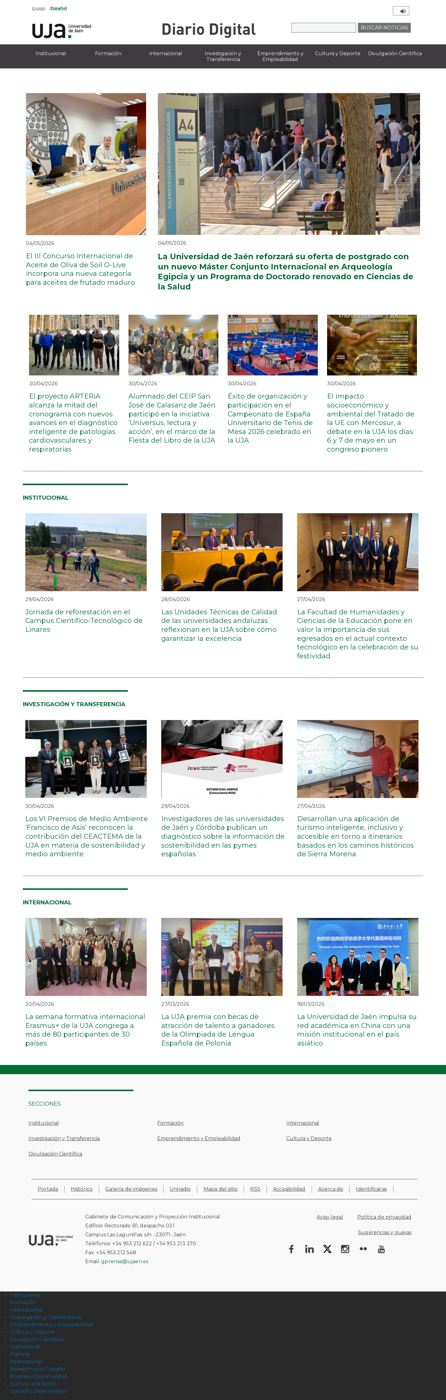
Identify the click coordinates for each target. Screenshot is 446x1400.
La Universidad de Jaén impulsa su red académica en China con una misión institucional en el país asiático (357, 1030)
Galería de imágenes (131, 1189)
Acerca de (330, 1189)
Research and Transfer (38, 1369)
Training (20, 1354)
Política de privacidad (384, 1217)
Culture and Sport (33, 1384)
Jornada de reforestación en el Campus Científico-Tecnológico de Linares (84, 621)
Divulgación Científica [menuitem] (395, 53)
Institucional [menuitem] (51, 53)
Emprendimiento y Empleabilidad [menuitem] (280, 56)
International (26, 1362)
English (38, 8)
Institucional (43, 1123)
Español (58, 8)
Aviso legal (330, 1217)
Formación (170, 1123)
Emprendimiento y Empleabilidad (198, 1138)
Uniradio (180, 1189)
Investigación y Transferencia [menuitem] (223, 56)
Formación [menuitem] (108, 53)
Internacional (302, 1123)
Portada (48, 1189)
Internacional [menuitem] (165, 53)
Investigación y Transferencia (64, 1138)
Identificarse (371, 1189)
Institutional (25, 1347)
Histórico (82, 1189)
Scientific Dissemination (38, 1391)
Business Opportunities (38, 1376)
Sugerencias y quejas (384, 1232)
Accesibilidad (289, 1189)
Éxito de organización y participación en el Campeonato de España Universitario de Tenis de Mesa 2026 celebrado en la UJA (270, 418)
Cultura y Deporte (309, 1138)
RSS (255, 1189)
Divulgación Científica (55, 1154)
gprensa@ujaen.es (124, 1261)
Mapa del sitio (221, 1189)
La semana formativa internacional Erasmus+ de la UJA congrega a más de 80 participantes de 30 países (85, 1030)
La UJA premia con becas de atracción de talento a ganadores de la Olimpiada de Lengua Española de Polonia (218, 1030)
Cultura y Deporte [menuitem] (337, 53)
